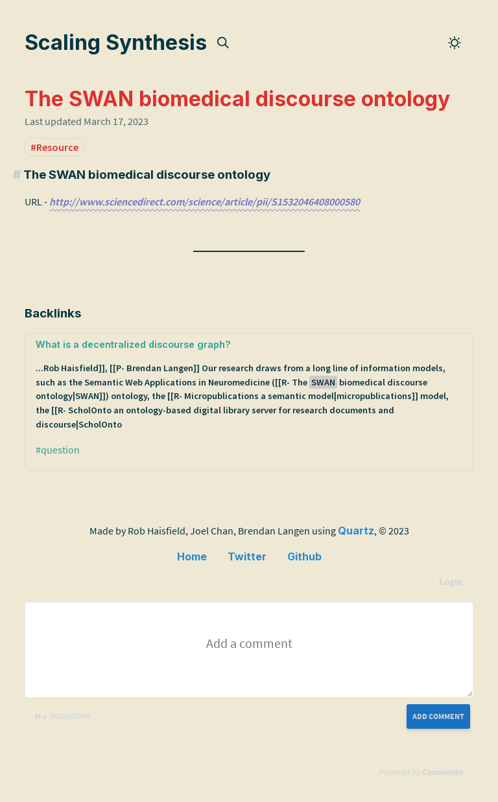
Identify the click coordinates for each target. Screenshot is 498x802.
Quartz (356, 530)
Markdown (63, 716)
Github (304, 556)
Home (192, 556)
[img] (223, 43)
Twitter (247, 556)
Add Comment (438, 716)
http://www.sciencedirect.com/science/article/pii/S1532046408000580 (204, 201)
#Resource (54, 147)
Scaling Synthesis (116, 42)
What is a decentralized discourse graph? (249, 385)
